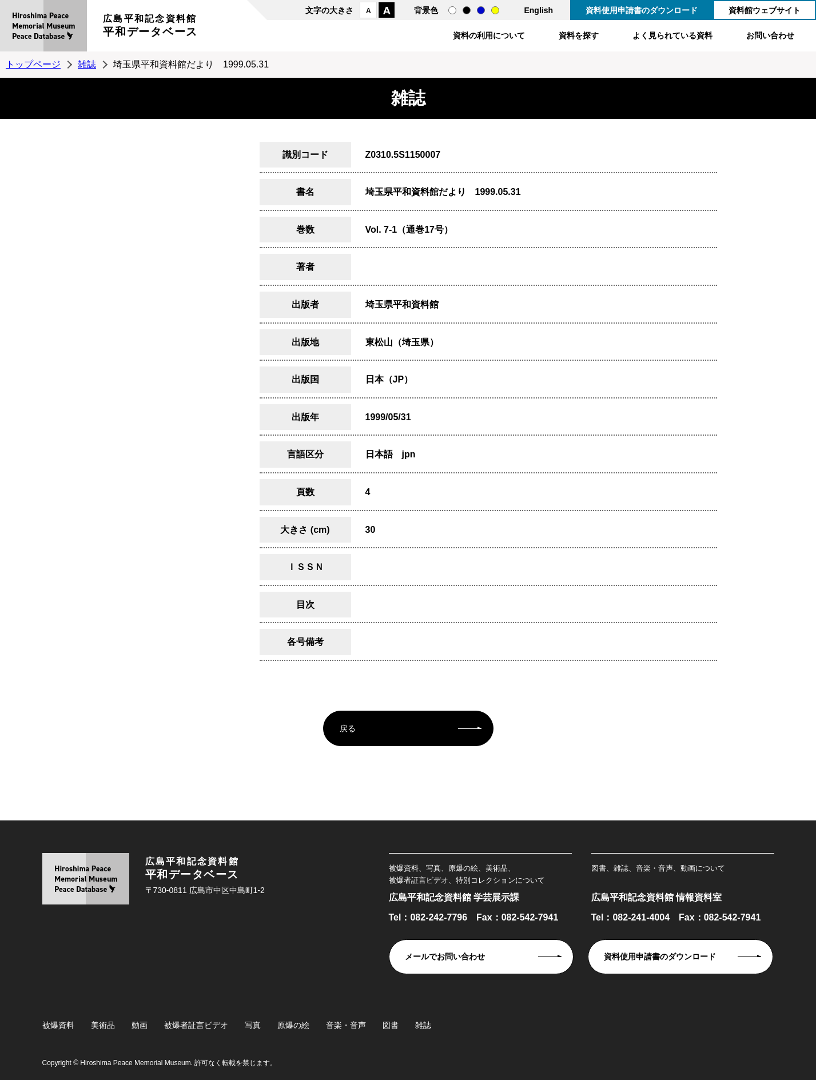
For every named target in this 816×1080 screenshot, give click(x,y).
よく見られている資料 (672, 35)
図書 (391, 1025)
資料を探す (579, 35)
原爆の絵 (293, 1025)
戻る (348, 728)
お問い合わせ (770, 35)
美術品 (103, 1025)
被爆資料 (58, 1025)
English (538, 10)
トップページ (33, 64)
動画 (140, 1025)
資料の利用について (489, 35)
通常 (452, 10)
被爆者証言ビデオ (196, 1025)
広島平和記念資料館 (150, 27)
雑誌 (87, 64)
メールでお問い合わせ (445, 956)
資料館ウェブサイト (765, 10)
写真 (253, 1025)
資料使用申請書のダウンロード (642, 10)
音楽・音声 (346, 1025)
